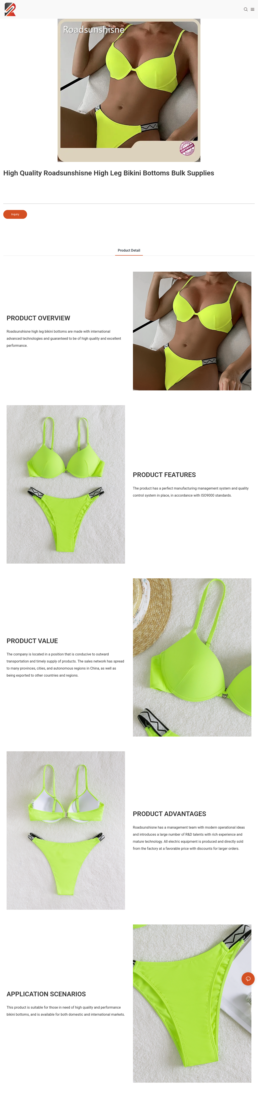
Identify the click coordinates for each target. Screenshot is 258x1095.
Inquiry (15, 214)
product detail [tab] (129, 250)
